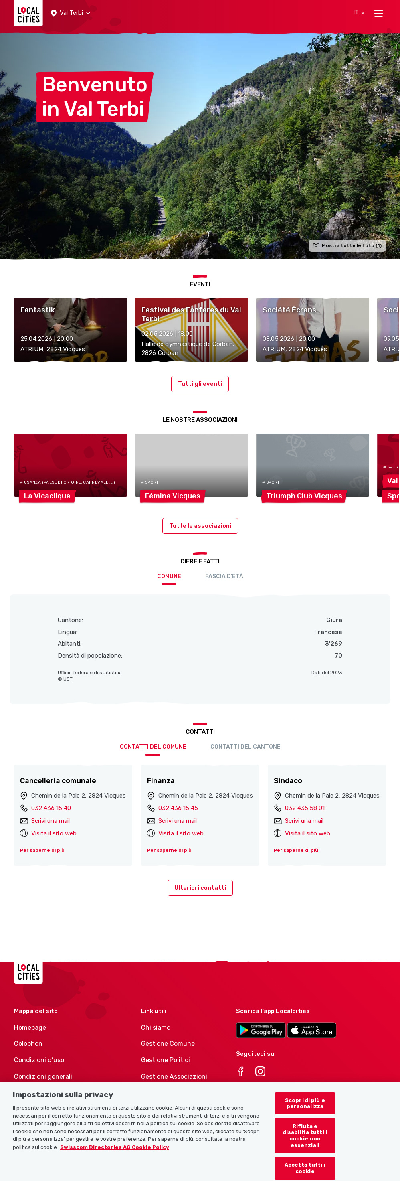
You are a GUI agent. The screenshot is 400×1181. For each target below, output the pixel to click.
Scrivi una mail (50, 820)
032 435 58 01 (305, 808)
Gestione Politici (165, 1060)
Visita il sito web (54, 833)
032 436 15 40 (51, 808)
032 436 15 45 (178, 808)
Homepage (30, 1027)
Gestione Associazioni (174, 1076)
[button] (70, 13)
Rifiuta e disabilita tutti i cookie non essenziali (305, 1145)
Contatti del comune (153, 746)
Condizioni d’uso (39, 1060)
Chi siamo (155, 1027)
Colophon (28, 1043)
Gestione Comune (168, 1043)
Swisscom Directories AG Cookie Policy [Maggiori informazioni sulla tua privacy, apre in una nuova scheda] (114, 1157)
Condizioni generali (43, 1076)
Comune (169, 576)
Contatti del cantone (245, 746)
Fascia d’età (224, 576)
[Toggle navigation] (378, 13)
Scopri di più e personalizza (305, 1113)
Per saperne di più (42, 850)
